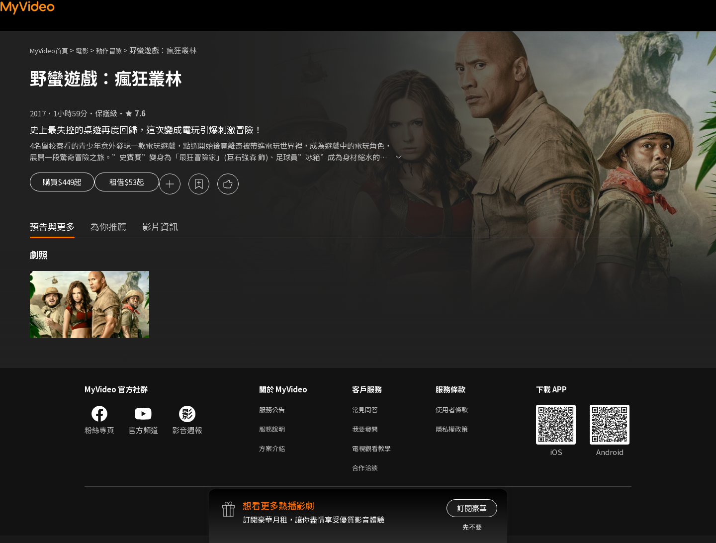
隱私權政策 (460, 432)
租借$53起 (143, 185)
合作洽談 (367, 474)
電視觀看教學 (374, 453)
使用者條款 (460, 411)
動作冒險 (120, 50)
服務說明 (274, 432)
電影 (90, 50)
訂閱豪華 (472, 508)
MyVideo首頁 (52, 50)
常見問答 (367, 411)
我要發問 (367, 432)
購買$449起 (65, 185)
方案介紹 (274, 453)
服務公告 (274, 411)
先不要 (472, 527)
